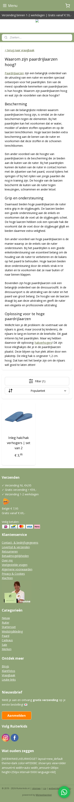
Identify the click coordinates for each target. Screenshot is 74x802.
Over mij (7, 560)
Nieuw (6, 618)
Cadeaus (7, 640)
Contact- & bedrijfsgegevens (20, 542)
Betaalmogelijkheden (15, 556)
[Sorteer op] (37, 390)
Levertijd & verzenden (16, 547)
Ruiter (5, 622)
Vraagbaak (8, 675)
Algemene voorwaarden (17, 569)
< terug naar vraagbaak (19, 50)
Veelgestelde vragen (14, 565)
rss (44, 788)
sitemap (36, 788)
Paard (5, 636)
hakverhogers (43, 342)
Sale (4, 645)
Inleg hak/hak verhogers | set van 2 (18, 443)
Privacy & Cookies (13, 574)
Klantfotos (8, 671)
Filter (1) (37, 381)
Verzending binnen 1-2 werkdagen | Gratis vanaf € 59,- (36, 15)
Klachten (7, 578)
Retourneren (10, 551)
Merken (6, 649)
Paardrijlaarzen (14, 73)
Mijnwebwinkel (44, 794)
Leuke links (9, 679)
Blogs (5, 666)
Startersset (9, 627)
